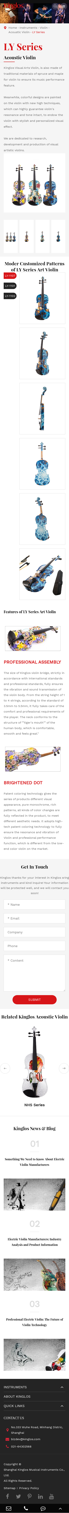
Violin (44, 27)
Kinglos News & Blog (34, 1128)
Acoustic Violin (19, 32)
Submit (34, 1000)
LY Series (38, 32)
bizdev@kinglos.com (22, 1439)
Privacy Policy (29, 1488)
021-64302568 (17, 1446)
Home (12, 27)
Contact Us (14, 1418)
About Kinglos (17, 1396)
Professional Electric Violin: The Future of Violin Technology (34, 1322)
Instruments (28, 27)
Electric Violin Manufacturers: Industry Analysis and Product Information (34, 1242)
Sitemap (9, 1488)
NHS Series (34, 1105)
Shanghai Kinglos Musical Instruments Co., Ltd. (34, 1472)
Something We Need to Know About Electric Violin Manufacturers (34, 1162)
